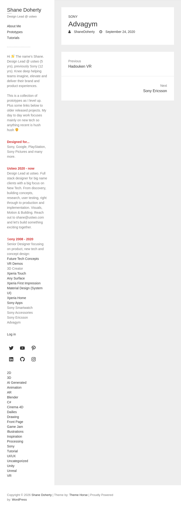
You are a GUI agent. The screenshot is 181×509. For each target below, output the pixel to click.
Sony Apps (15, 303)
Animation (14, 387)
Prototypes (15, 32)
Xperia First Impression (24, 283)
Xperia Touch (16, 273)
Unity (10, 466)
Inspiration (14, 436)
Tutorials (13, 38)
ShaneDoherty (84, 32)
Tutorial (12, 451)
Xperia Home (16, 298)
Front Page (15, 422)
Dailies (12, 412)
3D (9, 378)
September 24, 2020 (119, 32)
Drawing (13, 417)
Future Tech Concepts (23, 259)
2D (9, 373)
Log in (11, 334)
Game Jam (15, 427)
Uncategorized (17, 461)
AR (9, 392)
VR (9, 476)
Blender (12, 397)
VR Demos (15, 263)
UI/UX (11, 456)
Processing (15, 441)
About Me (14, 26)
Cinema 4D (15, 407)
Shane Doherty (24, 10)
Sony (73, 16)
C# (9, 402)
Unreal (12, 471)
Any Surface (16, 278)
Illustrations (15, 431)
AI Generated (16, 382)
